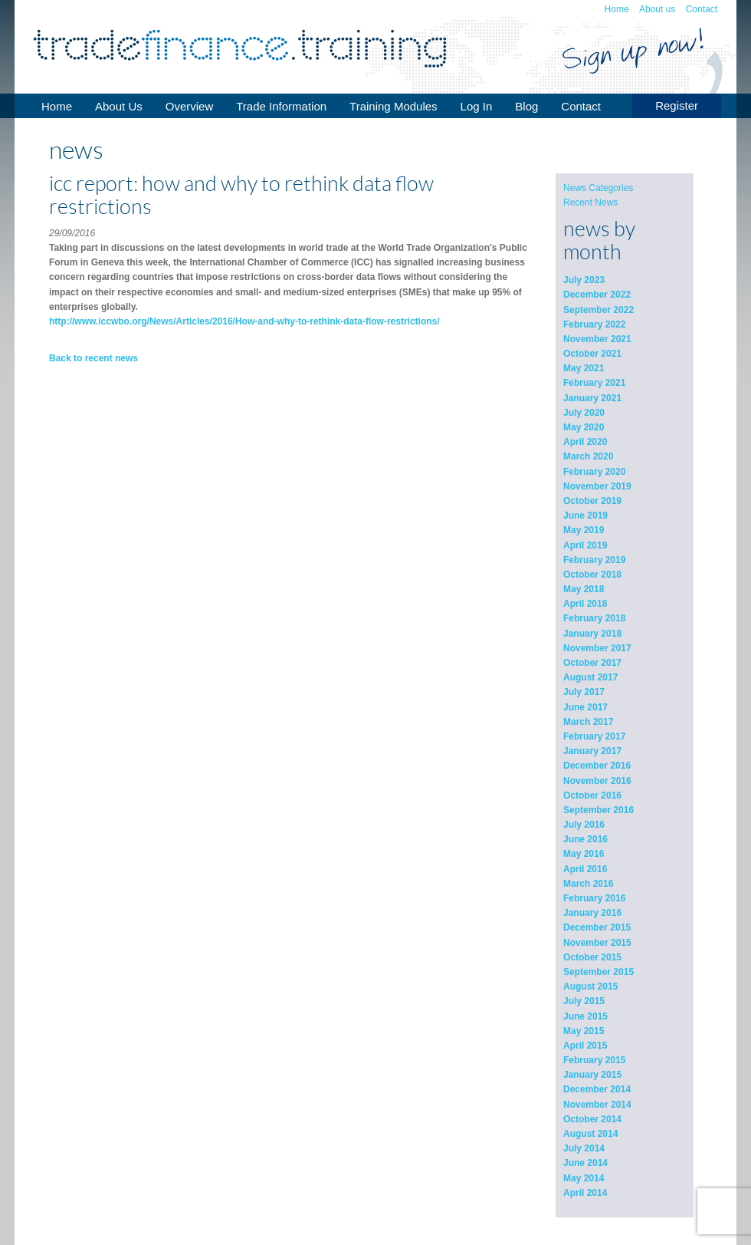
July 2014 (584, 1148)
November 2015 (597, 942)
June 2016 (585, 839)
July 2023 (584, 280)
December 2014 (597, 1089)
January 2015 (592, 1074)
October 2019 (592, 501)
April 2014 (585, 1192)
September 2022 (598, 310)
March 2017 (588, 721)
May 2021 (583, 368)
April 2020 (585, 441)
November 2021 (597, 339)
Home (617, 9)
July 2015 (584, 1001)
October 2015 (592, 957)
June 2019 (585, 515)
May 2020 (583, 427)
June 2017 (585, 707)
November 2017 (597, 648)
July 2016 (584, 824)
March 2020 (588, 456)
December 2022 (597, 294)
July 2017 (584, 692)
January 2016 (592, 912)
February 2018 (594, 618)
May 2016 (583, 853)
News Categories (598, 188)
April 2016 (585, 869)
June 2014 (585, 1163)
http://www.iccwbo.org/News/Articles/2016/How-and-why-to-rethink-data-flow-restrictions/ (244, 321)
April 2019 (585, 545)
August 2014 (590, 1133)
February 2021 (594, 382)
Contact (701, 9)
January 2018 (592, 633)
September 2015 (598, 972)
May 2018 (583, 589)
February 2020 (594, 471)
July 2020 (584, 412)
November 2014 (597, 1104)
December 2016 (597, 765)
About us (657, 9)
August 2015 (590, 986)
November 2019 (597, 486)
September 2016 (598, 810)
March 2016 (588, 883)
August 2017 (590, 677)
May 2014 (583, 1178)
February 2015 (594, 1060)
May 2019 (583, 530)
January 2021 (592, 398)
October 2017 (592, 662)
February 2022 (594, 324)
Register (676, 105)
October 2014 (592, 1119)
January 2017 (592, 751)
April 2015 (585, 1045)
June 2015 (585, 1016)
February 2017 (594, 736)
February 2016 (594, 898)
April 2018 (585, 603)
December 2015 (597, 927)
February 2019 (594, 560)
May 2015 (583, 1031)
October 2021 (592, 353)
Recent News (590, 202)
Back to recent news (93, 358)
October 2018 (592, 574)
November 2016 (597, 781)
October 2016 (592, 795)
